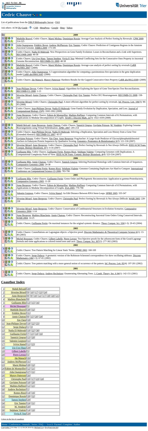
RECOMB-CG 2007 (45, 134)
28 (28, 309)
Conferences (15, 424)
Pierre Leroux (70, 239)
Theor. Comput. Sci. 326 (112, 223)
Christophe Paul (70, 95)
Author (77, 424)
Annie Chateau (40, 95)
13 (28, 302)
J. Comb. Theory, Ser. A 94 (106, 273)
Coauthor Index (13, 282)
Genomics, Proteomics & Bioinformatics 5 (97, 141)
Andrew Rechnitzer (54, 273)
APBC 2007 (64, 128)
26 (28, 358)
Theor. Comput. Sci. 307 (87, 241)
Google (54, 28)
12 (39, 296)
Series (34, 424)
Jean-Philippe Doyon (26, 88)
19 (28, 323)
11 (3, 323)
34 (3, 403)
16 (37, 302)
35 (3, 406)
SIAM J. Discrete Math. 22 (77, 118)
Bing (62, 28)
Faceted (57, 424)
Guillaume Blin (24, 152)
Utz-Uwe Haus (39, 58)
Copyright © (6, 427)
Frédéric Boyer (41, 45)
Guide (24, 28)
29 (28, 348)
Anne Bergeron (24, 115)
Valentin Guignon (25, 193)
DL (19, 28)
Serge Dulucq (38, 255)
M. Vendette (116, 125)
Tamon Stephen (54, 58)
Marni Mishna (55, 38)
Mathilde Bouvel (24, 38)
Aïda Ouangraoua (25, 45)
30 (37, 330)
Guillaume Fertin (55, 152)
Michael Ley (39, 427)
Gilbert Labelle (56, 239)
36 (3, 410)
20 (28, 289)
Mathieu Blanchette (41, 215)
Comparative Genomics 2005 (30, 181)
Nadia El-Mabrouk (40, 52)
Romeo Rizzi (70, 152)
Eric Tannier (74, 45)
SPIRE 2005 (111, 193)
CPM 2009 (138, 38)
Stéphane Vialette (85, 152)
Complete (67, 424)
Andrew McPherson (58, 45)
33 (3, 400)
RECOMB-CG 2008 (26, 91)
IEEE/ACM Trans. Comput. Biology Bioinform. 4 (79, 154)
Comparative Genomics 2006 (30, 164)
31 (28, 313)
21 (57, 296)
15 (33, 302)
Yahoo (69, 28)
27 (28, 372)
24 (45, 292)
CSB (36, 28)
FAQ (57, 22)
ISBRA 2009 (41, 48)
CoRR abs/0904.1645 (33, 74)
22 (33, 323)
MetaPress (45, 28)
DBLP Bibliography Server (40, 22)
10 (32, 292)
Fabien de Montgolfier (57, 115)
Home (4, 424)
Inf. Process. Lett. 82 (114, 263)
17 (36, 292)
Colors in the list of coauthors (12, 419)
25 (37, 323)
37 (3, 413)
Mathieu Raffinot (77, 115)
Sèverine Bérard (24, 95)
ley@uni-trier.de (51, 427)
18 (48, 296)
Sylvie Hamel (58, 88)
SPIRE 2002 (81, 250)
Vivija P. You (68, 58)
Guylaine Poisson (101, 125)
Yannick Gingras (84, 125)
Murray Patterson (52, 80)
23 (41, 292)
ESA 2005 (69, 188)
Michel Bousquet (25, 239)
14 (3, 334)
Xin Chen (53, 138)
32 (33, 309)
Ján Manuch (37, 80)
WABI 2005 (134, 198)
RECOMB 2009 (24, 54)
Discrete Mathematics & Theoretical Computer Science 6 (110, 232)
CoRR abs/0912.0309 (128, 80)
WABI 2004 (22, 218)
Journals (26, 424)
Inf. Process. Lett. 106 (129, 102)
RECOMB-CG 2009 (49, 61)
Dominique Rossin (71, 38)
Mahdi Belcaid (23, 125)
